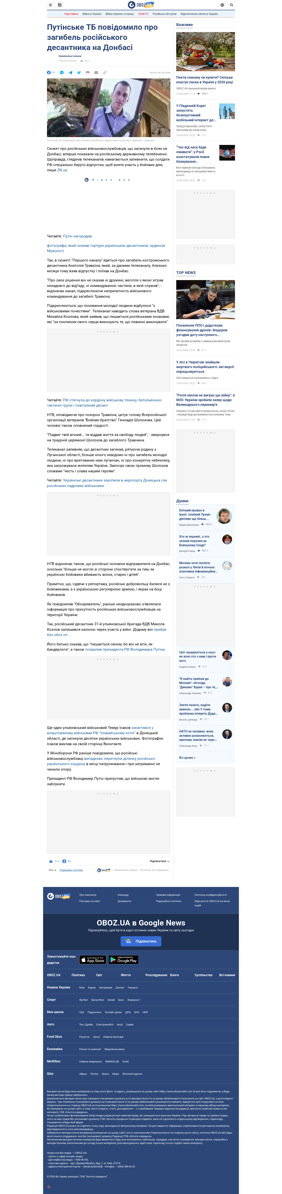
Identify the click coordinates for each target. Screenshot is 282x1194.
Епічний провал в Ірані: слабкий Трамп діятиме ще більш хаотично (194, 515)
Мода (115, 1073)
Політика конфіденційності (210, 894)
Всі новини (227, 975)
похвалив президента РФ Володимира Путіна (125, 649)
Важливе (184, 24)
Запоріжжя (105, 987)
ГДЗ (81, 1012)
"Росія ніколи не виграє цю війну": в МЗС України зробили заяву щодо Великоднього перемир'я (205, 400)
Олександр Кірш (188, 746)
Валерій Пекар (187, 551)
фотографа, (57, 245)
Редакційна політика (71, 870)
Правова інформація (168, 894)
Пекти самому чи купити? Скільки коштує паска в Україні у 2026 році (204, 79)
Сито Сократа (187, 577)
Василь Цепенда (188, 719)
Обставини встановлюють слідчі (197, 377)
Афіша (83, 1073)
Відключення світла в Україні (199, 13)
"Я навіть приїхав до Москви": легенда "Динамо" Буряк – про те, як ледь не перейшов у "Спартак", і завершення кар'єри (197, 683)
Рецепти (84, 1036)
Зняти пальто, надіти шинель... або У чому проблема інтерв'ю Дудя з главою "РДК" (198, 709)
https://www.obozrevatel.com (176, 1091)
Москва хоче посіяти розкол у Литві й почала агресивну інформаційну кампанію (197, 567)
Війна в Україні (91, 13)
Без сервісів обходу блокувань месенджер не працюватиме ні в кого (195, 171)
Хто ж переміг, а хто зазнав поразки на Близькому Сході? (194, 541)
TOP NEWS (186, 272)
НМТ (145, 1012)
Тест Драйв (86, 1024)
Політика (78, 975)
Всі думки (186, 757)
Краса (105, 1073)
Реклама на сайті (89, 901)
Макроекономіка (115, 1049)
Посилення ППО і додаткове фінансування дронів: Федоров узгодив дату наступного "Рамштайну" (201, 330)
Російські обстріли (164, 13)
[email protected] (93, 1166)
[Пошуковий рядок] (231, 5)
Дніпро (120, 987)
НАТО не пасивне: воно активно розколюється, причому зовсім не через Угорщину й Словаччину (197, 736)
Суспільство (203, 975)
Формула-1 (133, 999)
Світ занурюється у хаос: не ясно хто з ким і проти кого (197, 656)
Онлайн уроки (113, 1012)
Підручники (94, 1012)
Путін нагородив (77, 236)
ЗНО (136, 1012)
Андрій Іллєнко (187, 667)
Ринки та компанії (90, 1049)
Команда (123, 894)
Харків (92, 987)
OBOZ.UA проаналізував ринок (196, 88)
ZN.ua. (62, 170)
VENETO (143, 13)
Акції (120, 1024)
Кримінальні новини (70, 56)
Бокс (121, 999)
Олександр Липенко (190, 693)
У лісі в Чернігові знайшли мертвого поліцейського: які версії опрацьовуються (205, 367)
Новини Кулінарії (113, 1036)
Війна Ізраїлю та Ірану (120, 13)
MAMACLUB (112, 1061)
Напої (96, 1036)
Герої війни (71, 13)
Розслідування (156, 975)
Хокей (111, 999)
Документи (124, 901)
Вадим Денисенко (189, 525)
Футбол (83, 999)
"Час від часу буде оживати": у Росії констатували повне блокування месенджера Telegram (195, 154)
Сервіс (130, 1024)
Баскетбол (97, 999)
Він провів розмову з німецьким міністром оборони (203, 343)
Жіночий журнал (132, 1073)
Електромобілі (104, 1024)
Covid (125, 1061)
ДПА (128, 1012)
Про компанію (87, 894)
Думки (182, 501)
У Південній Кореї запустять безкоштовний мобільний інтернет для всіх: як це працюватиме (195, 113)
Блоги (174, 975)
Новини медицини (90, 1061)
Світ (99, 975)
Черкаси (133, 987)
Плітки (94, 1073)
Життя (126, 975)
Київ (81, 987)
